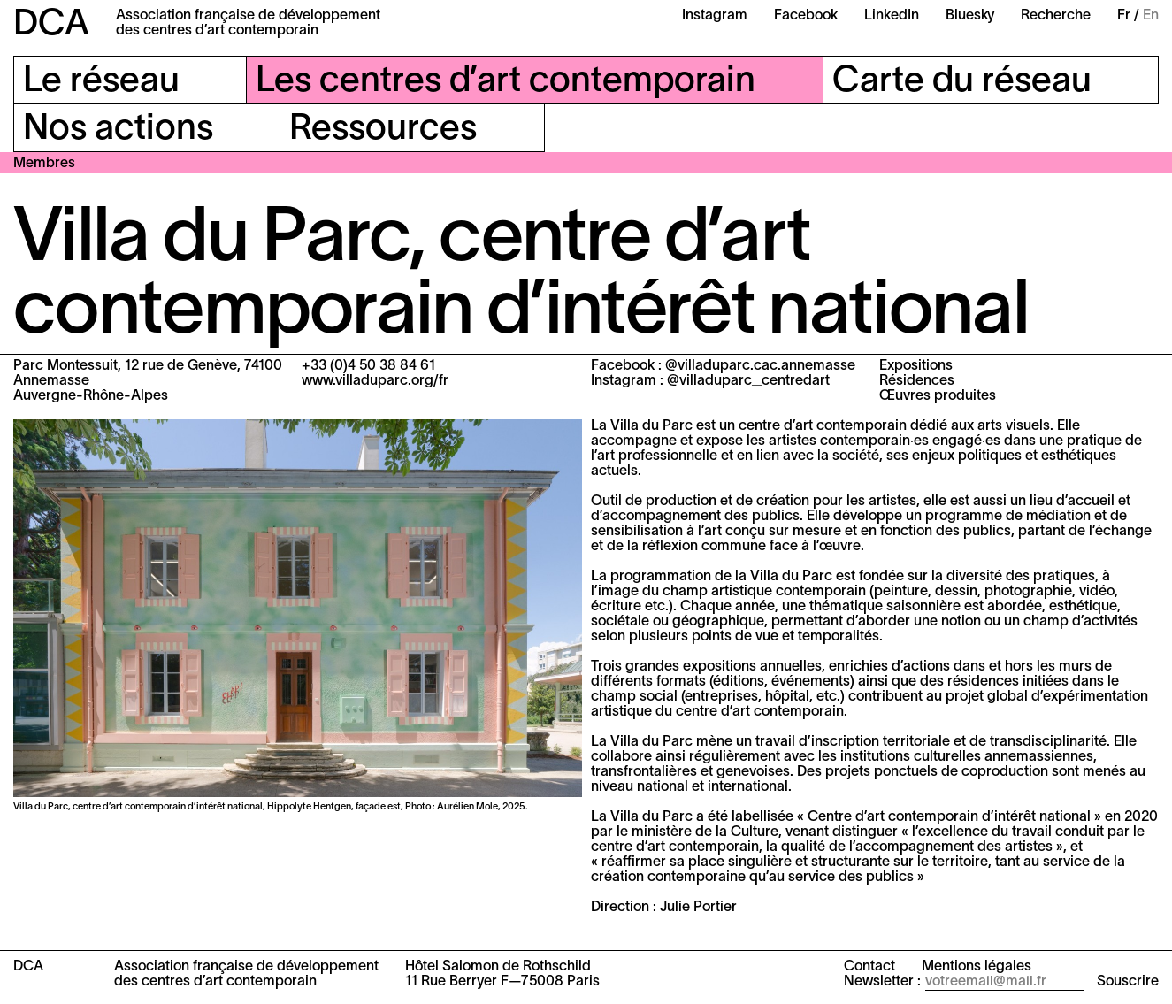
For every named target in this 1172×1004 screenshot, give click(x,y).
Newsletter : (882, 982)
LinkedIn (891, 16)
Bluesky (970, 16)
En (1151, 16)
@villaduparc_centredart (748, 381)
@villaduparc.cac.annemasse (760, 366)
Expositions (916, 366)
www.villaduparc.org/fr (375, 381)
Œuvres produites (937, 396)
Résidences (916, 381)
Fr (1123, 16)
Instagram (714, 16)
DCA (51, 25)
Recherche (1056, 16)
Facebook (806, 16)
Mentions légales (976, 967)
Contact (869, 967)
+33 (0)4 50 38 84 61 (368, 366)
